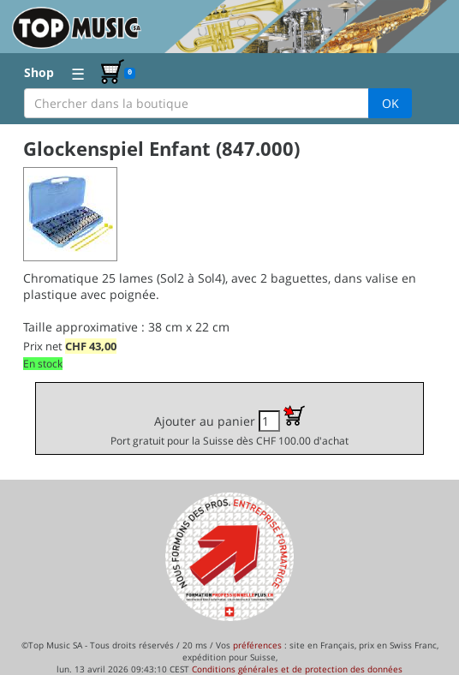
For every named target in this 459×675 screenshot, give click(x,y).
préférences (257, 645)
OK (390, 103)
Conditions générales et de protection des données (297, 669)
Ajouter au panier (229, 426)
